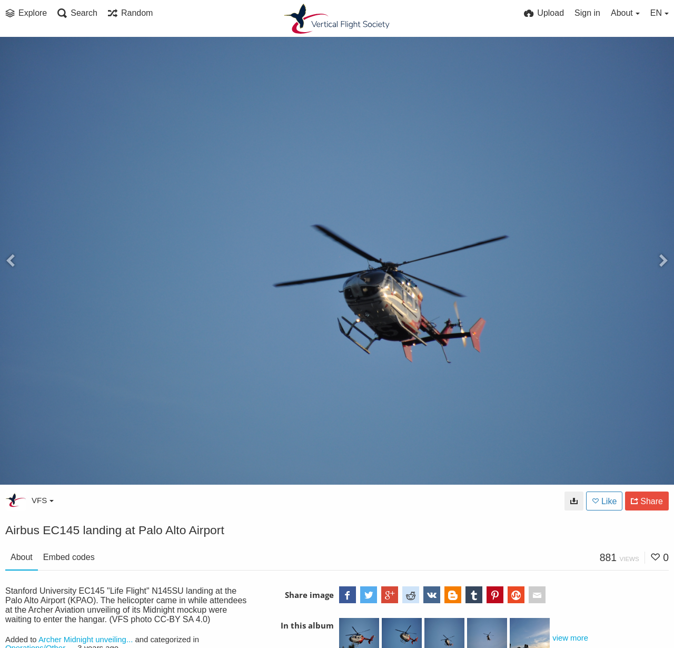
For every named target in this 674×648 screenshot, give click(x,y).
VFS (43, 500)
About (22, 557)
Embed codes (69, 557)
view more (570, 638)
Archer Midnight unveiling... (85, 639)
